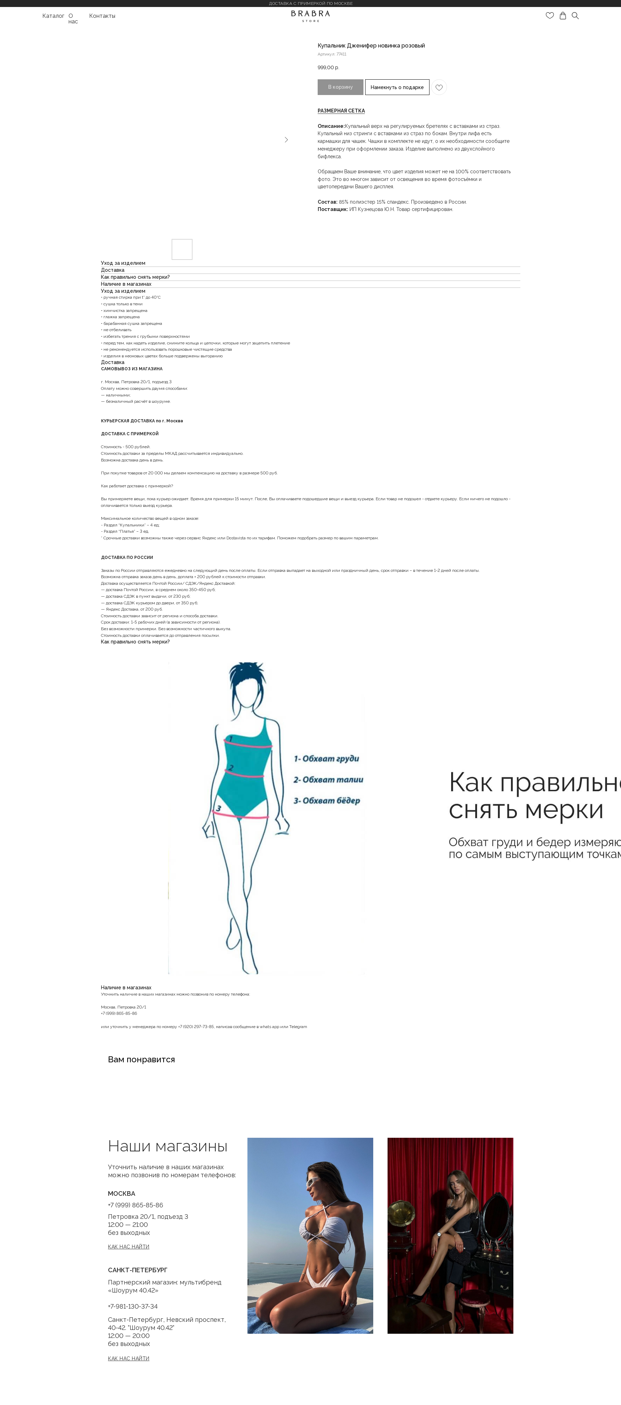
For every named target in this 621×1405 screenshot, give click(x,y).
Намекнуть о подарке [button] (397, 87)
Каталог (53, 16)
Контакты (102, 16)
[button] (341, 111)
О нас (73, 19)
